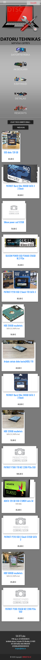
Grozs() (33, 3)
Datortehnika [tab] (20, 51)
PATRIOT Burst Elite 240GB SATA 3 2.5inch (20, 396)
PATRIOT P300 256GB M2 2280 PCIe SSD (20, 610)
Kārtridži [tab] (20, 80)
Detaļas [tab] (20, 95)
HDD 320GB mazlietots (13, 431)
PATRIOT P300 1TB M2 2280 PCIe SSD (20, 467)
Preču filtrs (21, 127)
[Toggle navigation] (5, 2)
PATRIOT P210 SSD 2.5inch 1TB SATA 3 (20, 292)
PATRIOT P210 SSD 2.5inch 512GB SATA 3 (20, 538)
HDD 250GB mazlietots (13, 325)
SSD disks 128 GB (11, 152)
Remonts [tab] (20, 110)
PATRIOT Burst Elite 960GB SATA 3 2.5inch (20, 187)
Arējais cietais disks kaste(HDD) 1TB (18, 361)
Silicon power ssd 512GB (14, 222)
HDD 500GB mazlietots (13, 573)
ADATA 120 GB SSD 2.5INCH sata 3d (18, 500)
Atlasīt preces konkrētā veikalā (20, 122)
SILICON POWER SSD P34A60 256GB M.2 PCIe (21, 257)
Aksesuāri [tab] (20, 66)
